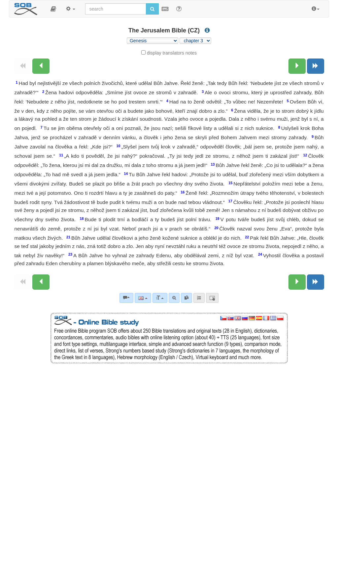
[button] (53, 9)
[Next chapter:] (297, 66)
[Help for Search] (179, 8)
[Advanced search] (174, 298)
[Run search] (152, 9)
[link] (186, 298)
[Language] (143, 298)
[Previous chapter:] (41, 66)
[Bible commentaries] (126, 298)
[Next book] (315, 66)
